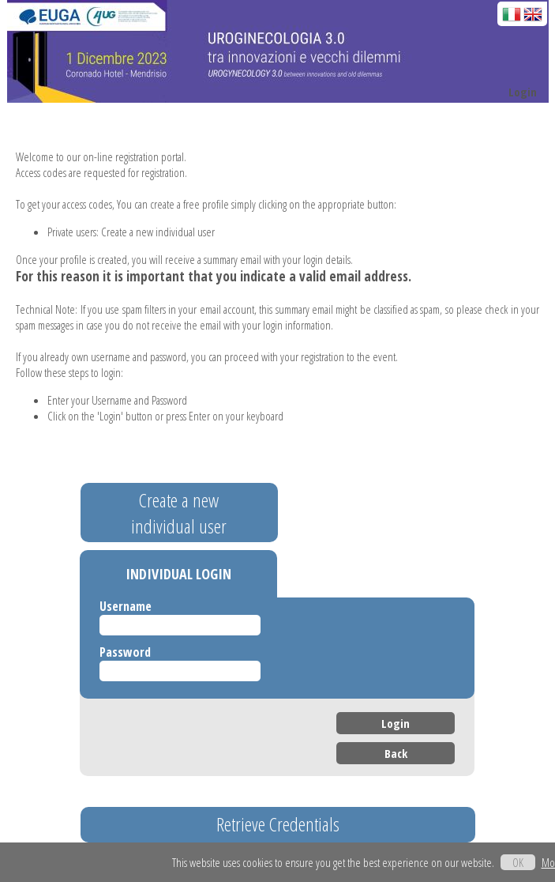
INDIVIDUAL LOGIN (178, 573)
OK (517, 862)
